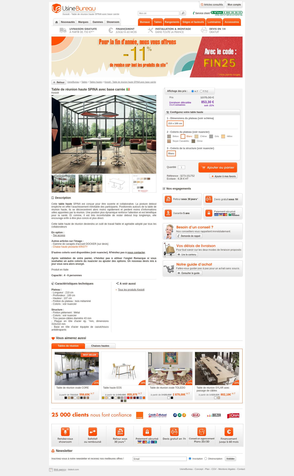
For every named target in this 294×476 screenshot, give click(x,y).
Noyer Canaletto (178, 141)
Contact (241, 469)
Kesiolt (55, 92)
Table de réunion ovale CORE (72, 387)
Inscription (198, 458)
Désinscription (215, 458)
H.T (196, 91)
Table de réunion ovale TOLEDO (167, 387)
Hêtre (226, 136)
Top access (59, 235)
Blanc (186, 136)
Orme (197, 141)
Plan (207, 469)
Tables (84, 82)
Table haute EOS (112, 387)
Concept (199, 469)
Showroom (113, 22)
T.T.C (205, 91)
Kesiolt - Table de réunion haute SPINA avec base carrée (130, 82)
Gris (214, 136)
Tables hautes (96, 82)
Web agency (60, 469)
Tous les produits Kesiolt (131, 289)
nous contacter (136, 252)
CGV (214, 469)
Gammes (98, 22)
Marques (83, 22)
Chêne (201, 136)
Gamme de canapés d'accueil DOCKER (74, 243)
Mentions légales (226, 469)
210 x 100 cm (175, 123)
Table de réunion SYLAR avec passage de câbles (213, 389)
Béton (173, 136)
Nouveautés (68, 22)
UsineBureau (73, 82)
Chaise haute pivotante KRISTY (70, 246)
